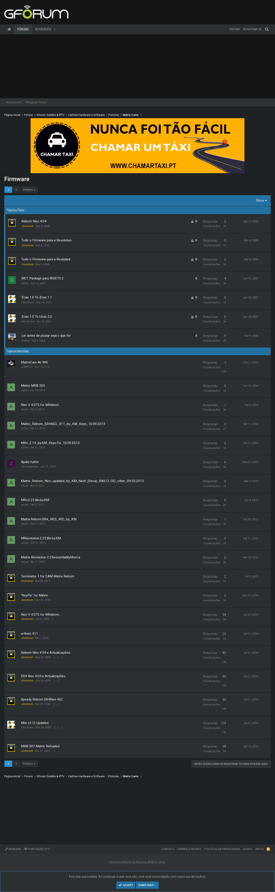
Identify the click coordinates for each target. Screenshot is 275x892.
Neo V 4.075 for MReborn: (40, 614)
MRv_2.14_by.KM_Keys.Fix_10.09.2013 (50, 443)
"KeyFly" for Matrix (34, 595)
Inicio (259, 849)
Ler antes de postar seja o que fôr (46, 336)
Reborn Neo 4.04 (33, 221)
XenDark (13, 849)
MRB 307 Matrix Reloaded (40, 746)
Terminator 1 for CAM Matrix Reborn (47, 576)
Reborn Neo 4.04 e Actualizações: (46, 653)
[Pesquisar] (267, 29)
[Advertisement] (137, 66)
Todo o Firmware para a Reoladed (45, 259)
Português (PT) (37, 849)
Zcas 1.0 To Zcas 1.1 (36, 297)
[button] (55, 29)
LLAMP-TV (27, 366)
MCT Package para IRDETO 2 (42, 278)
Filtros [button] (260, 200)
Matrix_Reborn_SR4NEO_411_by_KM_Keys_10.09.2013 (63, 424)
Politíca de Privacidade (222, 849)
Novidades (43, 29)
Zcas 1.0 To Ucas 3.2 (36, 316)
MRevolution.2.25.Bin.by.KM (41, 538)
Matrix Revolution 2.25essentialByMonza (50, 557)
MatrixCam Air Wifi (34, 362)
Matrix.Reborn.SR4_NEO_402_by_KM (49, 519)
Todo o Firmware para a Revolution (46, 240)
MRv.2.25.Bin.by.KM (35, 500)
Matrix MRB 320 (33, 386)
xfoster (25, 340)
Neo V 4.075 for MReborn (40, 405)
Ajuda (247, 849)
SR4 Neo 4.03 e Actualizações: (43, 676)
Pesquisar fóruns (35, 102)
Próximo (28, 189)
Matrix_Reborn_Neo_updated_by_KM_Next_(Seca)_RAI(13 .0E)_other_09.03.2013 (82, 481)
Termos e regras (189, 849)
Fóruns (23, 29)
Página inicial (9, 29)
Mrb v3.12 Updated (35, 723)
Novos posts (14, 102)
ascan (24, 390)
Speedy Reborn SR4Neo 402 (42, 699)
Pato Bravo (27, 302)
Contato (167, 849)
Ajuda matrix (30, 462)
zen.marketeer (29, 466)
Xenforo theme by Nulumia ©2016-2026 (138, 862)
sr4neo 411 (29, 633)
